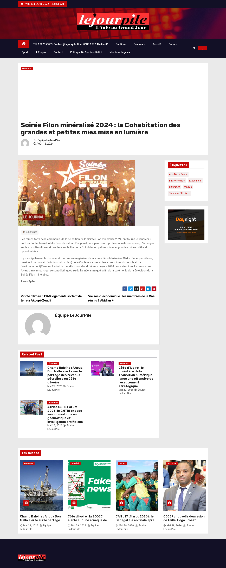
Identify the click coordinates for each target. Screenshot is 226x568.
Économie (139, 44)
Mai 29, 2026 (54, 386)
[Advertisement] (113, 96)
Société (156, 44)
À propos (41, 52)
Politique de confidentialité (86, 52)
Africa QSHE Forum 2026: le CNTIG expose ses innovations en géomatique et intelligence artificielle (65, 414)
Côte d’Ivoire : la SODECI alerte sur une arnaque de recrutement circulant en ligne (87, 522)
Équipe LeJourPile (48, 140)
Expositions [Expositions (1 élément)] (195, 180)
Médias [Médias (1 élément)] (188, 187)
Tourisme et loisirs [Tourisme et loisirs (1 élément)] (179, 193)
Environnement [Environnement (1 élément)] (177, 180)
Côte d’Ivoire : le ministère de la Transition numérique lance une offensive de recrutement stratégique (136, 377)
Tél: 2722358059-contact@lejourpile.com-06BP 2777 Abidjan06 (70, 44)
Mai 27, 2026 (126, 389)
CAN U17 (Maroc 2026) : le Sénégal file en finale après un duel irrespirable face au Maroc (136, 522)
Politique (121, 44)
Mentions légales (119, 52)
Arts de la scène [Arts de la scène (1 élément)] (178, 174)
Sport (25, 52)
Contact (58, 52)
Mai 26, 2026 (54, 425)
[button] (194, 48)
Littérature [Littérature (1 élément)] (174, 187)
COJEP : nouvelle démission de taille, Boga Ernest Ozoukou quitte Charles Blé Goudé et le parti (184, 522)
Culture (173, 44)
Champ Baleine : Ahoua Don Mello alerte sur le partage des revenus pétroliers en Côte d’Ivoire (64, 375)
